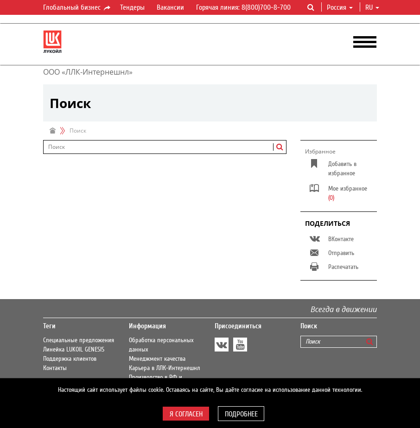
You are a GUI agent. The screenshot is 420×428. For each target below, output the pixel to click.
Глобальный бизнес (77, 8)
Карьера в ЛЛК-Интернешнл (164, 368)
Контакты (55, 368)
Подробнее (241, 414)
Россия (340, 7)
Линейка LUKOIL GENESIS (73, 349)
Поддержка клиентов (69, 359)
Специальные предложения (78, 340)
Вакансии (170, 7)
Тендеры (132, 7)
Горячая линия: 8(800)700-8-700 (243, 7)
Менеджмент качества (157, 359)
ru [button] (372, 7)
